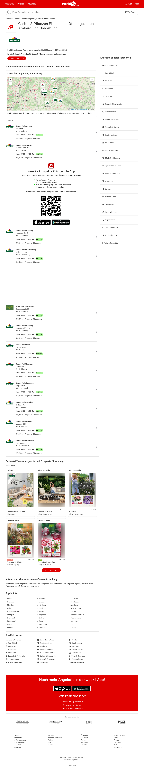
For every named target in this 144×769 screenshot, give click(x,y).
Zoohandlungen (109, 235)
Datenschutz (118, 742)
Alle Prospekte (51, 570)
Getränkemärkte (109, 135)
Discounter (107, 96)
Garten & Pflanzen (110, 120)
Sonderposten (109, 197)
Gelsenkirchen (75, 608)
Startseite (18, 738)
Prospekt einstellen (55, 738)
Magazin (128, 4)
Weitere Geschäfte (110, 243)
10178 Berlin (130, 12)
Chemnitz (73, 621)
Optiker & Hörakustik (111, 166)
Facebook (84, 738)
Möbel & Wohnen (110, 150)
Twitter (83, 740)
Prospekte (9, 4)
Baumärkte (107, 81)
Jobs (116, 738)
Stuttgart (10, 615)
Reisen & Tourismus (111, 174)
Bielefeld (41, 618)
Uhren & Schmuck (110, 228)
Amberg (8, 19)
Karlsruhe (73, 599)
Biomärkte (107, 89)
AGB (115, 745)
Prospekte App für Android (72, 702)
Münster (41, 628)
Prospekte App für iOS (72, 705)
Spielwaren (108, 204)
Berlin (78, 6)
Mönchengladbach (76, 615)
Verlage (50, 740)
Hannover (41, 599)
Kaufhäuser (108, 143)
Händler (20, 4)
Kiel (71, 624)
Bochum (41, 611)
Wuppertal (41, 615)
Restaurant (107, 181)
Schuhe (106, 189)
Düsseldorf (10, 621)
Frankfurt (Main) (12, 611)
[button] (92, 79)
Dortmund (10, 618)
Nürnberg (41, 605)
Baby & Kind (108, 73)
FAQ (49, 742)
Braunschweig (75, 618)
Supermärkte (108, 220)
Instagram (84, 742)
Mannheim (42, 624)
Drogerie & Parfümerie (112, 104)
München (10, 605)
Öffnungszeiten (20, 740)
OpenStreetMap (83, 109)
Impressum (118, 747)
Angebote (18, 745)
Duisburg (41, 608)
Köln (8, 608)
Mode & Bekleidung (111, 158)
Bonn (40, 621)
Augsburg (73, 605)
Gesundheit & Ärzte (110, 127)
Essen (9, 624)
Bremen (9, 628)
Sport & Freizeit (109, 212)
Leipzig (40, 602)
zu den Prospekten (17, 58)
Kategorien (32, 4)
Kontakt (50, 745)
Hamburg (10, 602)
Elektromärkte (109, 112)
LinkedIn (84, 745)
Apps (137, 4)
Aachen (72, 611)
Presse (116, 740)
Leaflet (73, 109)
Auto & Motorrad (110, 65)
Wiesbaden (74, 602)
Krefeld (72, 628)
